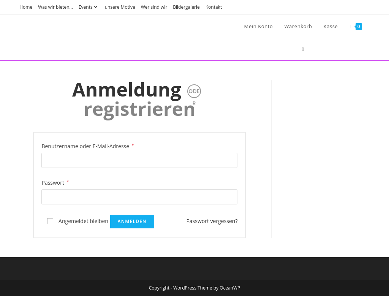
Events (89, 7)
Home (25, 7)
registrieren (140, 109)
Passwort (55, 182)
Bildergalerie (186, 7)
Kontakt (214, 7)
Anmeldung (126, 89)
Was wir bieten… (55, 7)
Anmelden (132, 221)
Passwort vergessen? (211, 221)
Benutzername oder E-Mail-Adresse (87, 145)
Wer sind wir (154, 7)
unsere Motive (120, 7)
